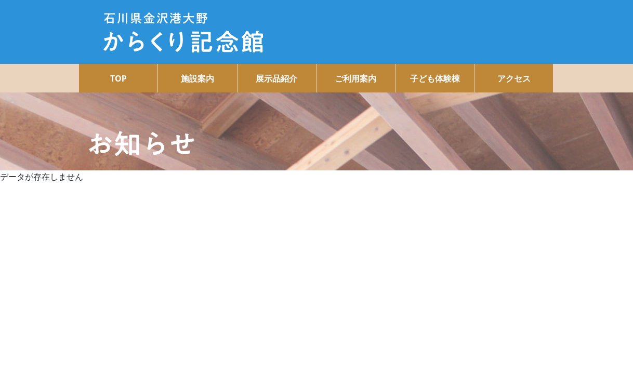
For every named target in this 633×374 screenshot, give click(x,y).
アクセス (514, 78)
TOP (118, 78)
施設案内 (197, 78)
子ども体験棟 (435, 78)
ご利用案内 (355, 78)
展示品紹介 (276, 78)
